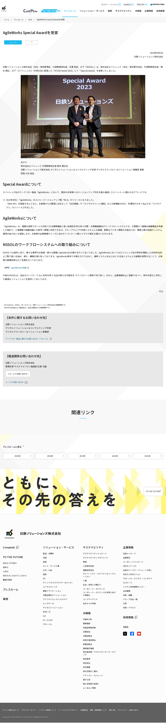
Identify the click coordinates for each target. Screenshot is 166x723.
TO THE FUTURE (147, 492)
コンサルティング (50, 587)
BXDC (46, 612)
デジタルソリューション (53, 608)
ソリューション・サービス (58, 548)
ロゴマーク (127, 583)
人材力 (5, 571)
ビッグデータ (48, 603)
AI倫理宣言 (96, 710)
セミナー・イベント (110, 4)
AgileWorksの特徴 (19, 267)
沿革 (125, 603)
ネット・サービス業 (51, 566)
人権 (85, 581)
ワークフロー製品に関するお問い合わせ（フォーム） (30, 338)
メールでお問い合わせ (15, 382)
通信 (45, 574)
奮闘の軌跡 (7, 580)
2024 (33, 19)
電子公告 (86, 680)
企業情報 (128, 548)
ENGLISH (141, 4)
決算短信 (86, 632)
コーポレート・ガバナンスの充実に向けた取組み (99, 594)
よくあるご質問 (89, 688)
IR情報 (87, 613)
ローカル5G (48, 620)
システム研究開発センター (134, 587)
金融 (45, 562)
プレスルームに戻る (19, 446)
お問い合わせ (152, 710)
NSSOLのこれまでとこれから (15, 576)
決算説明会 (87, 636)
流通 (45, 558)
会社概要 (126, 591)
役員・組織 (127, 595)
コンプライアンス (90, 599)
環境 (85, 562)
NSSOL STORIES (10, 563)
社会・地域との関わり (92, 585)
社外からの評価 (89, 603)
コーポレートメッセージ (133, 562)
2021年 (153, 456)
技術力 (5, 567)
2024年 (56, 456)
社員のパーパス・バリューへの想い (137, 570)
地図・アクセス (129, 608)
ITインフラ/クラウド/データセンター (58, 583)
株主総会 (86, 663)
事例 (5, 599)
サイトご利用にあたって (12, 710)
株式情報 (86, 667)
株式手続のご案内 (90, 671)
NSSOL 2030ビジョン (132, 574)
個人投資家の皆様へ (91, 684)
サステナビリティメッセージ (94, 554)
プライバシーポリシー (33, 710)
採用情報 (130, 618)
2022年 (120, 456)
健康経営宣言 (88, 570)
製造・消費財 (48, 554)
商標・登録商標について (113, 710)
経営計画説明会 (89, 640)
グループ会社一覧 (130, 599)
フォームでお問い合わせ (23, 374)
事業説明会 (87, 644)
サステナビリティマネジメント (95, 558)
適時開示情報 (88, 648)
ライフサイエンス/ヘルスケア (55, 599)
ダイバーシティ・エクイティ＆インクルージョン (99, 575)
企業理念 (126, 558)
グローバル (47, 624)
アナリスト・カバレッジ (93, 676)
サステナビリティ (93, 548)
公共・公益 (47, 570)
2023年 (88, 456)
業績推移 (86, 624)
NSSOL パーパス (129, 566)
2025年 (23, 456)
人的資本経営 (88, 566)
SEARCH (128, 4)
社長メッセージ (129, 554)
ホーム (7, 19)
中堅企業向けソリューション (55, 595)
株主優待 (86, 659)
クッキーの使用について (54, 710)
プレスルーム (69, 10)
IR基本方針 (87, 619)
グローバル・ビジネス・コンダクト (137, 579)
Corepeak (11, 548)
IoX (44, 616)
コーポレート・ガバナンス (94, 589)
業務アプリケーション (52, 591)
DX (32, 42)
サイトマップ (139, 710)
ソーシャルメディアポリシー (78, 710)
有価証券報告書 (89, 628)
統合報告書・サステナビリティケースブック (99, 653)
